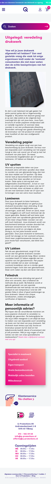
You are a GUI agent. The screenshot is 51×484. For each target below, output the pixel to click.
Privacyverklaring (30, 474)
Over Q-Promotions (23, 476)
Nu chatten (25, 399)
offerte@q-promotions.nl (25, 439)
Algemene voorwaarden (13, 474)
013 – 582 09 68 (25, 434)
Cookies (41, 474)
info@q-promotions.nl (25, 436)
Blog (33, 476)
